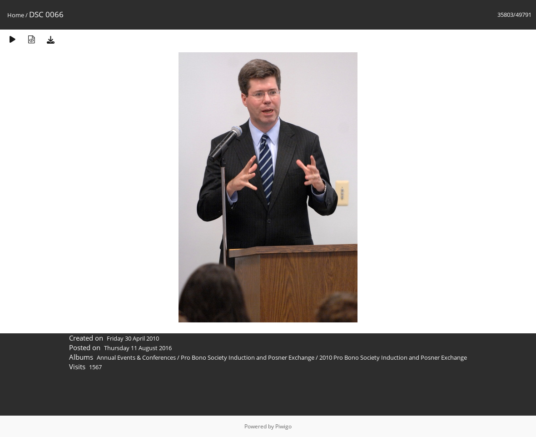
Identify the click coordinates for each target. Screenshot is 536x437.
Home (15, 15)
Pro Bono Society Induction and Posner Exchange (247, 357)
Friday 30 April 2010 (133, 338)
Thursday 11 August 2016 (138, 348)
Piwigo (283, 426)
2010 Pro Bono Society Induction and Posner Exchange (393, 357)
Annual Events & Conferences (136, 357)
